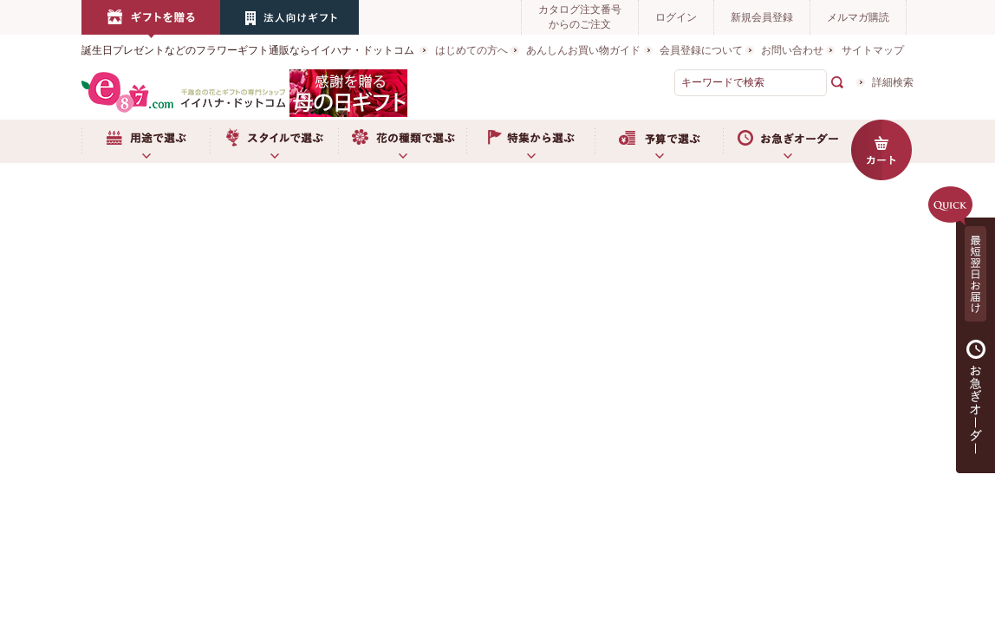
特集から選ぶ (530, 141)
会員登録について (701, 50)
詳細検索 (893, 82)
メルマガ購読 (858, 17)
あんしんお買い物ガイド (583, 50)
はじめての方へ (471, 50)
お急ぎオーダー (787, 141)
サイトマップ (873, 50)
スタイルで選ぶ (274, 141)
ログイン (676, 17)
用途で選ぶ (145, 141)
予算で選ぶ (659, 141)
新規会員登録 (762, 17)
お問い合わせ (792, 50)
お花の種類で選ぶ (402, 141)
